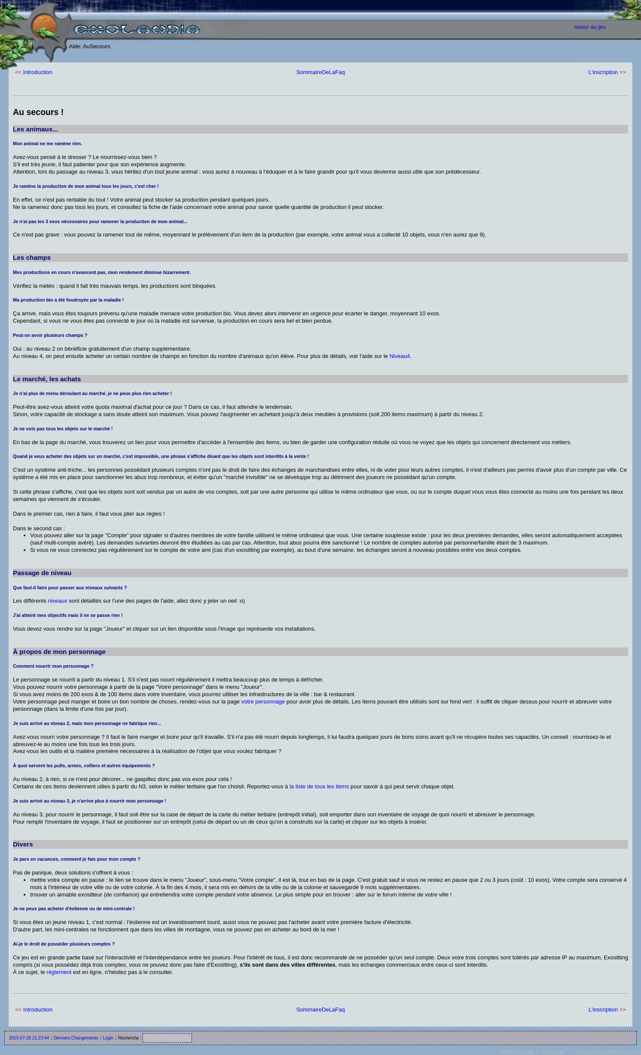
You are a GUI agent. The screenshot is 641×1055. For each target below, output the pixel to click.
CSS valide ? (555, 1052)
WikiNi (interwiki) (625, 1052)
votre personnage (263, 701)
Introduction (38, 72)
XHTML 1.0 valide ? (519, 1052)
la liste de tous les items (319, 786)
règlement (58, 972)
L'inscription (603, 72)
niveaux (57, 601)
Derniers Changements (76, 1038)
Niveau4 (400, 356)
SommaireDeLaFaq (320, 72)
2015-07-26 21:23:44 (29, 1038)
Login (108, 1038)
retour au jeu (590, 27)
